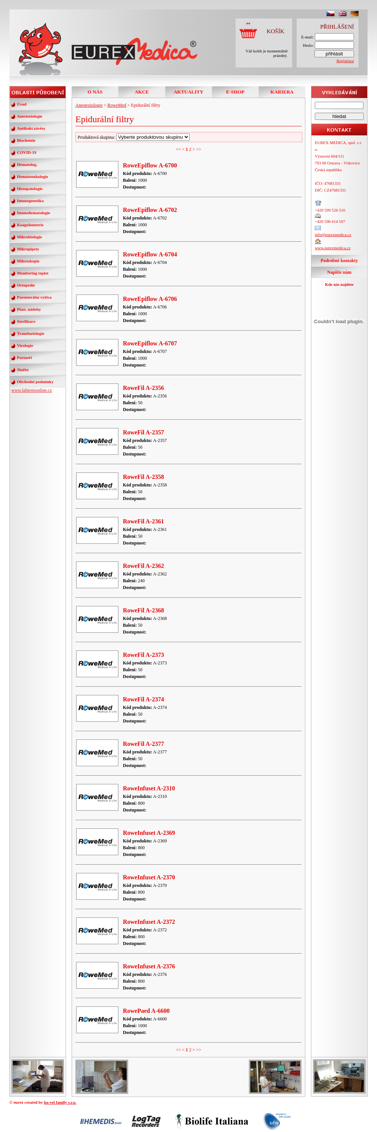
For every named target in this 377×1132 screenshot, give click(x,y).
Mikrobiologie (29, 237)
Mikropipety (28, 249)
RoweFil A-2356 (143, 388)
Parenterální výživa (34, 297)
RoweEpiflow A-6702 (150, 210)
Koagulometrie (30, 224)
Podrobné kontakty (339, 260)
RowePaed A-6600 (146, 1011)
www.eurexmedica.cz (333, 247)
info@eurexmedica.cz (333, 234)
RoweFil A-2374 (143, 699)
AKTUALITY (189, 92)
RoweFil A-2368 (143, 610)
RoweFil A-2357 (143, 432)
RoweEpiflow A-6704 (150, 254)
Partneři (24, 357)
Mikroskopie (28, 261)
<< (178, 149)
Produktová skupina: (134, 137)
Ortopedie (26, 285)
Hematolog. (27, 164)
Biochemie (26, 140)
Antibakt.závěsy (31, 128)
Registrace (345, 60)
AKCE (142, 92)
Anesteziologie (29, 116)
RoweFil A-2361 (143, 521)
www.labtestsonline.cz (31, 390)
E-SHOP (235, 92)
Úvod (21, 104)
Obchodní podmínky (35, 381)
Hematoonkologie (32, 176)
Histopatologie (30, 188)
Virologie (25, 345)
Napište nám (339, 272)
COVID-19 (26, 152)
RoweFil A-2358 (143, 477)
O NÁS (94, 92)
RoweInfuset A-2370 (149, 877)
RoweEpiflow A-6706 (150, 299)
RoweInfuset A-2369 (149, 833)
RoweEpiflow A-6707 (150, 343)
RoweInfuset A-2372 (149, 922)
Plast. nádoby (29, 309)
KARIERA (281, 92)
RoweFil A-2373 (143, 655)
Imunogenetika (30, 200)
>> (198, 149)
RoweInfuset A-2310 (149, 788)
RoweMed (116, 105)
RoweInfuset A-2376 (149, 966)
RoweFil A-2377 (143, 744)
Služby (23, 369)
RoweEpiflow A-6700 (150, 165)
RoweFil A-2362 (143, 566)
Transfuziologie (30, 333)
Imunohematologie (33, 212)
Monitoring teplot (32, 273)
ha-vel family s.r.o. (60, 1102)
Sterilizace (26, 321)
